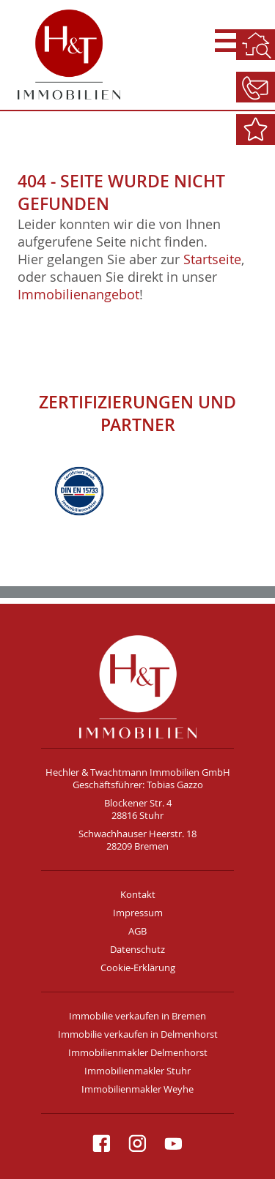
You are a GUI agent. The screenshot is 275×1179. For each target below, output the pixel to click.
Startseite (212, 259)
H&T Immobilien (137, 686)
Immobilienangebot (78, 294)
